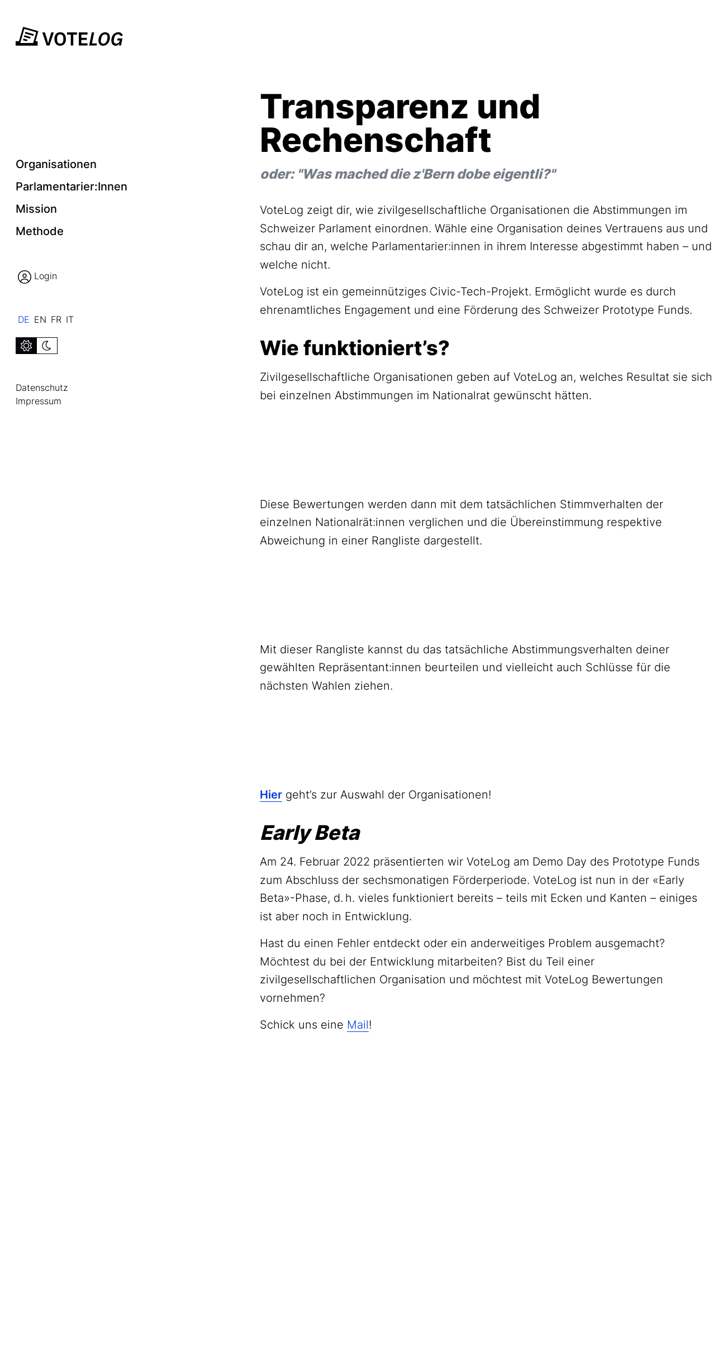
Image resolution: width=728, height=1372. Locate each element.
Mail (358, 1024)
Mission (36, 209)
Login (37, 277)
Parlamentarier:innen (71, 186)
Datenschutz (42, 387)
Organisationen (56, 164)
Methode (40, 231)
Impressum (38, 401)
